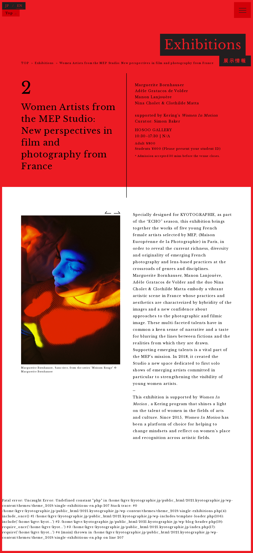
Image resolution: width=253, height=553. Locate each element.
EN (20, 6)
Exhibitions (44, 63)
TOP (25, 63)
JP (7, 6)
